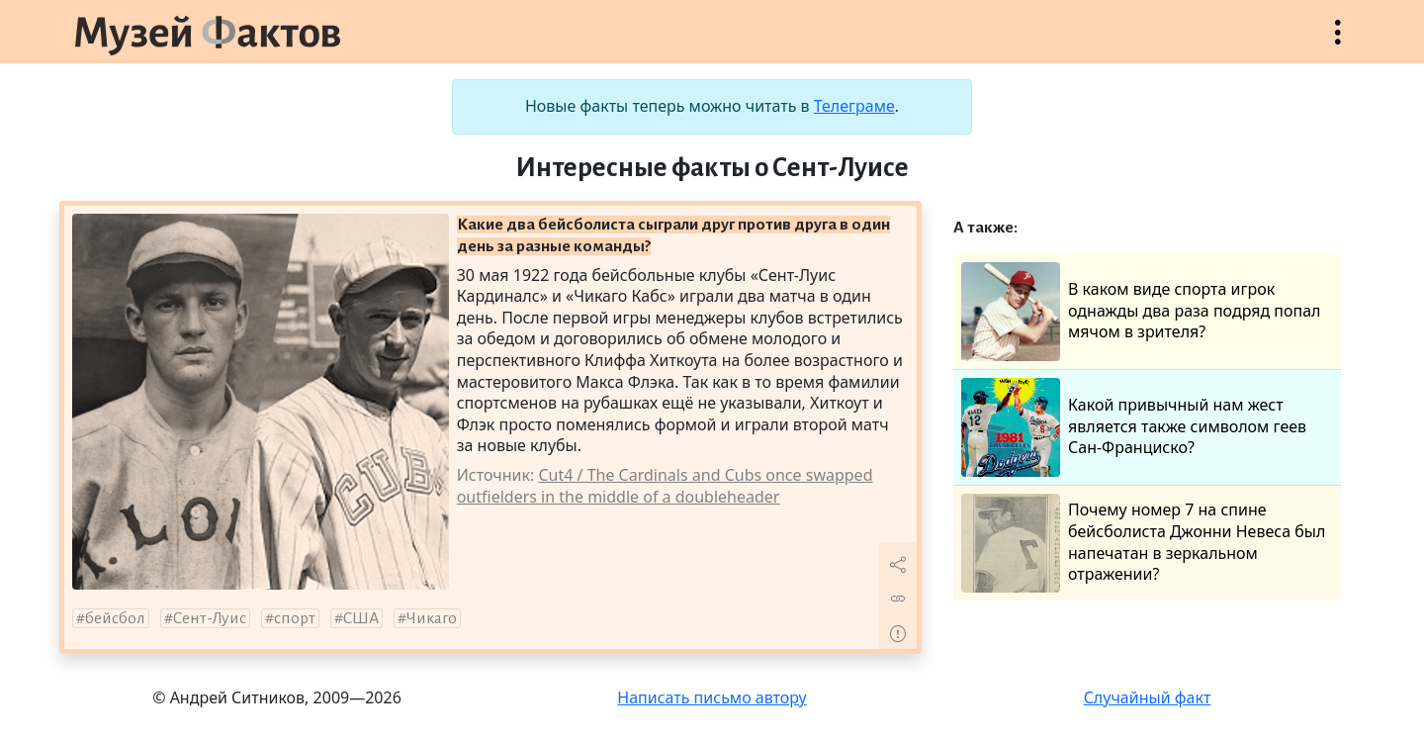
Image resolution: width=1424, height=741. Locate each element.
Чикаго (431, 618)
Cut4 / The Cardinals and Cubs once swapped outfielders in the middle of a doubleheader (665, 486)
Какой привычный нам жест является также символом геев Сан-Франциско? (1133, 427)
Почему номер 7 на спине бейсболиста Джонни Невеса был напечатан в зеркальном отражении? (1143, 543)
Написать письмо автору (712, 697)
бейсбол (115, 618)
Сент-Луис (209, 618)
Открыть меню (1338, 42)
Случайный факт (1147, 697)
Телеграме (854, 106)
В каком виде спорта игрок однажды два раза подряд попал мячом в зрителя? (1141, 311)
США (361, 618)
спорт (294, 618)
